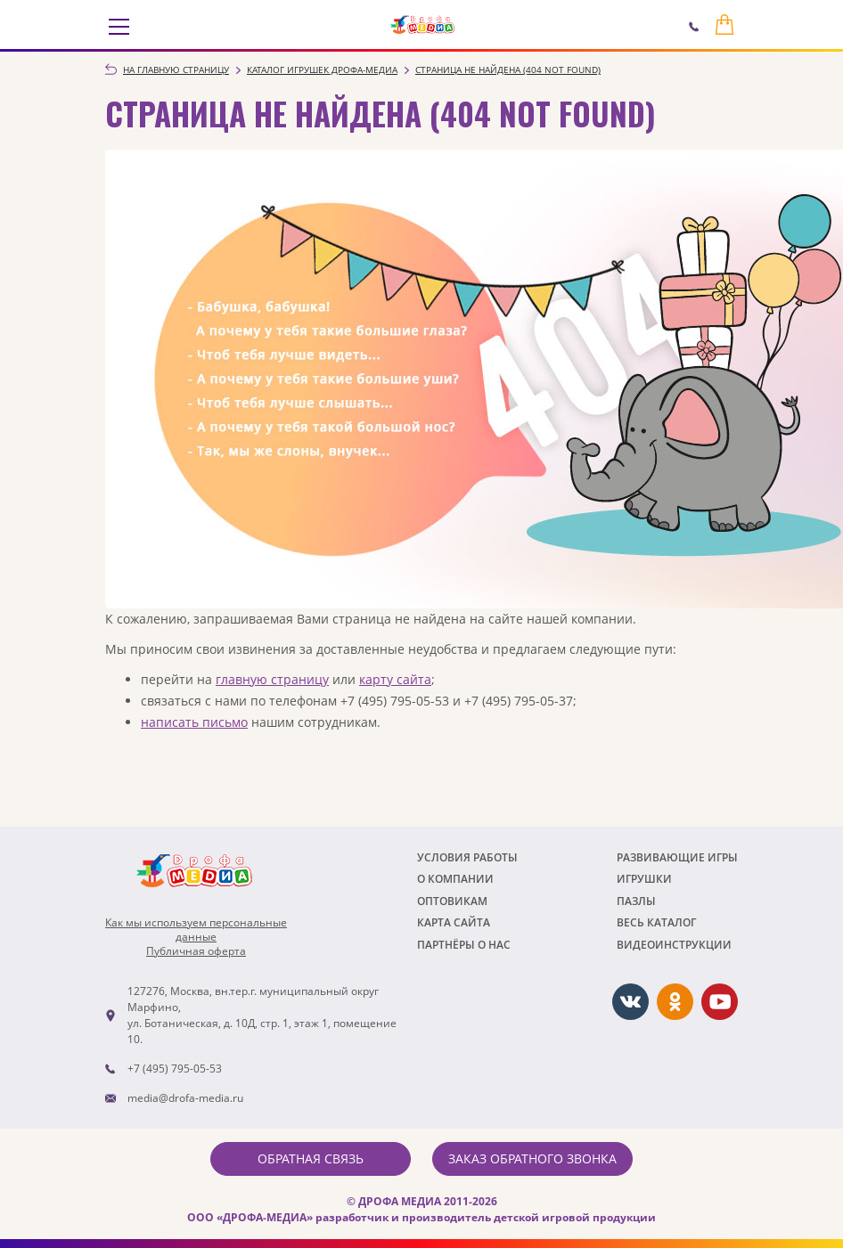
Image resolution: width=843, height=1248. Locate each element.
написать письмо (194, 722)
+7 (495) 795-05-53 (174, 1068)
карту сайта (395, 679)
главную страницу (272, 679)
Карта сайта (453, 922)
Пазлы (636, 901)
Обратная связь (311, 1158)
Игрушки (644, 878)
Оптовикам (452, 901)
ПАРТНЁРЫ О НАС (464, 944)
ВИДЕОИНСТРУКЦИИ (674, 944)
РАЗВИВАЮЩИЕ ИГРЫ (677, 857)
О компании (455, 878)
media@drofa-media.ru (185, 1097)
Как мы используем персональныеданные (196, 930)
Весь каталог (656, 922)
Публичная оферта (196, 951)
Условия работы (467, 857)
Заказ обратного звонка (532, 1158)
